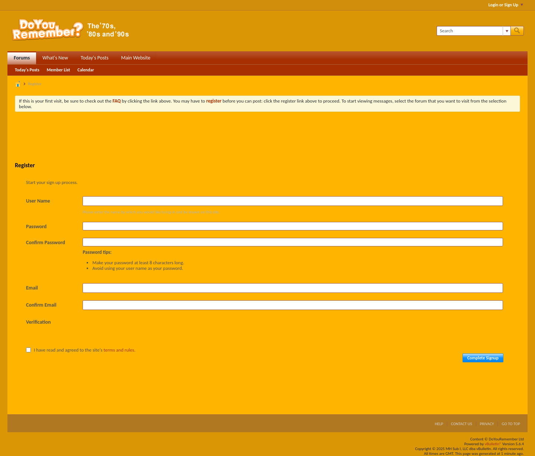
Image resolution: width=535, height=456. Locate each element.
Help (439, 423)
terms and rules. (120, 350)
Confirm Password (45, 242)
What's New (55, 58)
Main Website (136, 58)
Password (36, 226)
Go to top (511, 423)
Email (32, 288)
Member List (58, 69)
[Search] (473, 31)
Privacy (487, 423)
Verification (38, 322)
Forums (22, 58)
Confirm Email (41, 305)
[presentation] (139, 331)
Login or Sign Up (506, 4)
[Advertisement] (267, 138)
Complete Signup (483, 357)
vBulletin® (493, 444)
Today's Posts (95, 58)
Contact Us (461, 423)
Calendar (85, 69)
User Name (38, 201)
